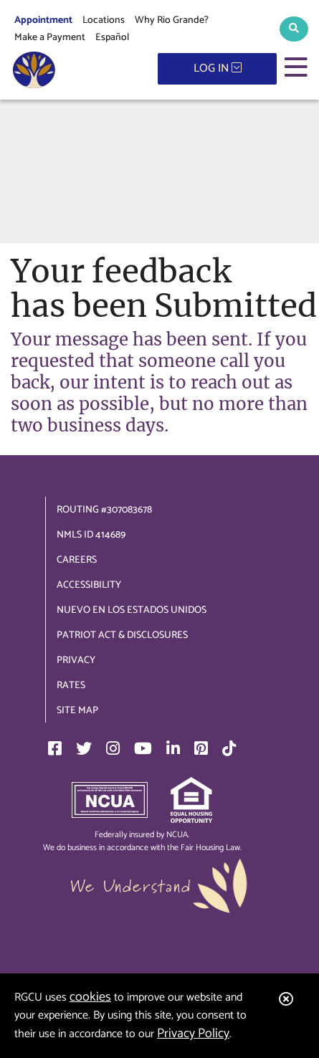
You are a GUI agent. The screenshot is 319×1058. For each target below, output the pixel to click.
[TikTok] (229, 748)
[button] (294, 29)
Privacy (76, 660)
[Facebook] (55, 748)
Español (112, 37)
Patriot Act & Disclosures (122, 635)
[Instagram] (113, 748)
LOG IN (218, 68)
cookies (90, 997)
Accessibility (89, 585)
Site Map (77, 710)
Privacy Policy (193, 1033)
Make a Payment (49, 37)
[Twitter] (84, 748)
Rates (71, 685)
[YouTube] (143, 748)
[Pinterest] (201, 748)
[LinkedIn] (173, 748)
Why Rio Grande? (172, 20)
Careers (77, 560)
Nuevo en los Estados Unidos (131, 610)
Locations (103, 20)
